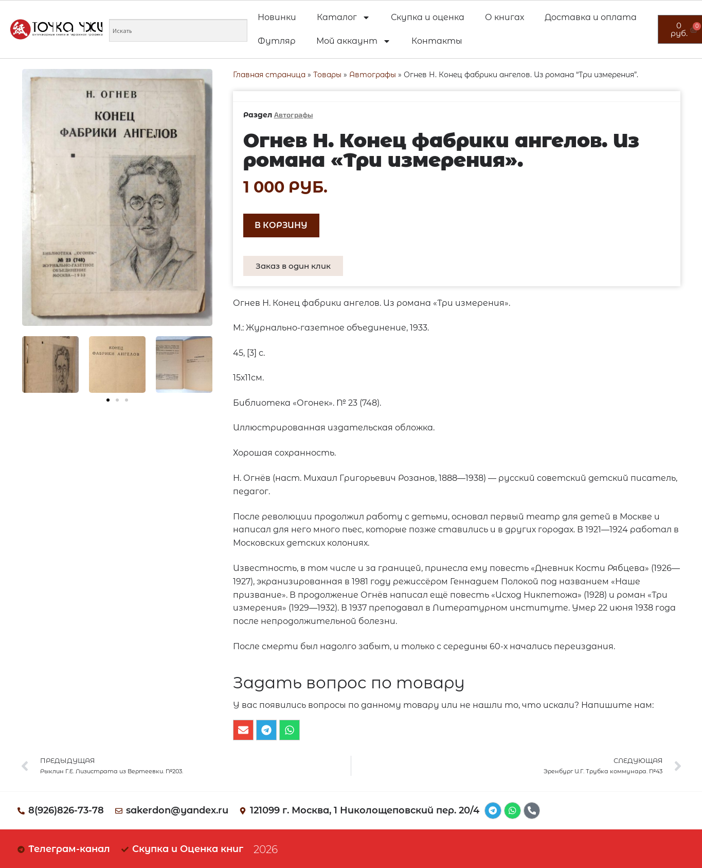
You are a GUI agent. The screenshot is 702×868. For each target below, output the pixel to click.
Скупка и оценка (427, 17)
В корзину (281, 225)
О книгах (504, 17)
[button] (108, 400)
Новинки (277, 17)
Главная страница (269, 74)
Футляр (277, 41)
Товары (327, 74)
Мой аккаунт (353, 41)
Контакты (436, 41)
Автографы (372, 74)
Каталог (343, 17)
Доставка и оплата (591, 17)
